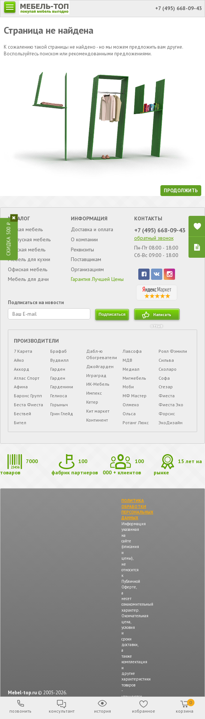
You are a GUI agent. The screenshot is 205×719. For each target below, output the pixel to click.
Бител (20, 422)
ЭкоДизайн (171, 422)
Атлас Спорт (26, 378)
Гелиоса (58, 395)
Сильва (166, 360)
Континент (97, 420)
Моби (128, 386)
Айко (19, 360)
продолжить (181, 190)
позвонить (20, 711)
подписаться (112, 314)
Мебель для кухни (29, 259)
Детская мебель (26, 249)
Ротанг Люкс (136, 422)
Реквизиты (82, 249)
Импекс (94, 393)
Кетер (92, 402)
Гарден (57, 369)
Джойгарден (100, 366)
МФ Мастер (135, 395)
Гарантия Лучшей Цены (97, 279)
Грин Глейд (61, 413)
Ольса (129, 413)
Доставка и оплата (92, 229)
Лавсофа (132, 351)
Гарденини (61, 386)
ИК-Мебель (97, 384)
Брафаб (58, 351)
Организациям (87, 269)
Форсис (167, 413)
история (102, 711)
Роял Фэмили (173, 351)
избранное (143, 711)
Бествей (22, 413)
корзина (185, 706)
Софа (164, 378)
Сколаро (168, 369)
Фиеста (167, 395)
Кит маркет (97, 411)
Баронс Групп (28, 395)
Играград (96, 375)
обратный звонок (154, 238)
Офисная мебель (27, 269)
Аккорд (21, 369)
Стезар (166, 386)
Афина (21, 386)
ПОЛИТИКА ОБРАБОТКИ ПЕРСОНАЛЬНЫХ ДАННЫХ (137, 509)
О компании (84, 239)
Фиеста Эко (171, 404)
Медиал (131, 369)
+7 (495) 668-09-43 (160, 230)
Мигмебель (134, 378)
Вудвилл (59, 360)
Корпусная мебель (29, 239)
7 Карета (23, 351)
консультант (62, 711)
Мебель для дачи (28, 279)
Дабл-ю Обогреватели (101, 354)
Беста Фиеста (28, 404)
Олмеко (131, 404)
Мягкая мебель (25, 229)
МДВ (127, 360)
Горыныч (59, 404)
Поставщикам (86, 259)
